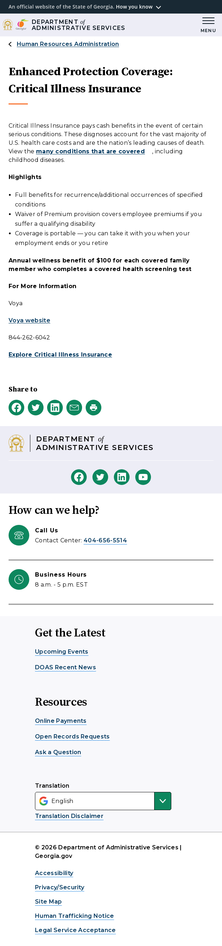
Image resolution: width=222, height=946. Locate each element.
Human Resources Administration (68, 44)
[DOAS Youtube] (143, 477)
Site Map (48, 901)
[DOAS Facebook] (79, 477)
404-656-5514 (105, 540)
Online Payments (61, 720)
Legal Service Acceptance (75, 930)
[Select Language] (103, 801)
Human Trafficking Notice (74, 915)
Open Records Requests (72, 736)
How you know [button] (134, 7)
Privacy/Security (59, 887)
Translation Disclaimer (69, 816)
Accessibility (54, 873)
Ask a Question (58, 752)
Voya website (29, 320)
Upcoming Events (62, 651)
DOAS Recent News (65, 667)
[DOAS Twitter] (100, 477)
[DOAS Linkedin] (122, 477)
